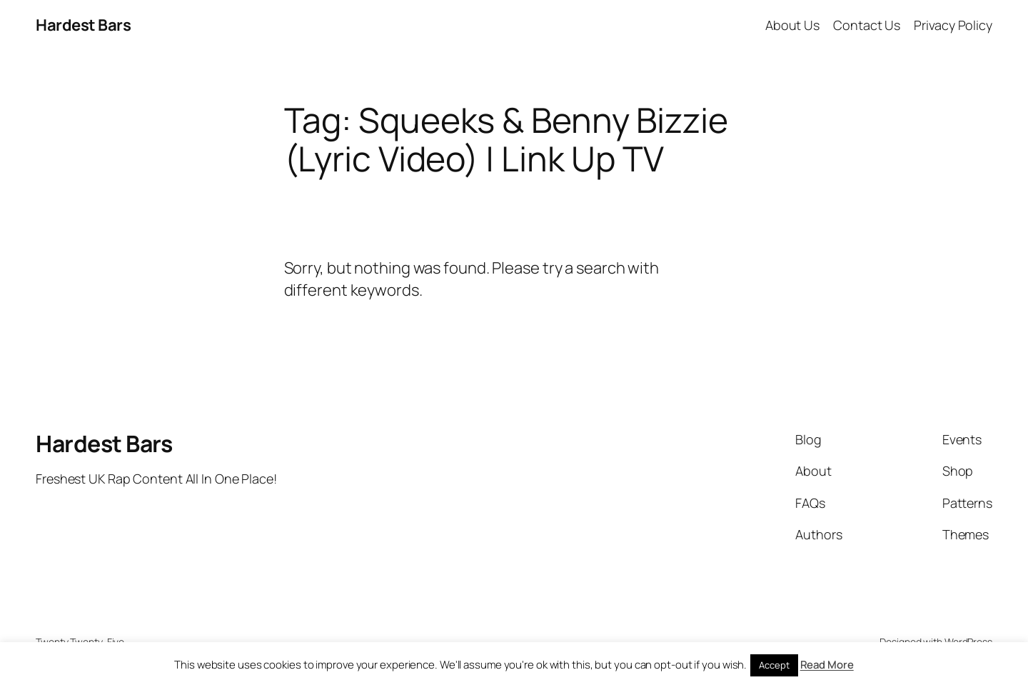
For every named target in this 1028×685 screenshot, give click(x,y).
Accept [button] (774, 665)
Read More (827, 664)
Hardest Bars (83, 25)
